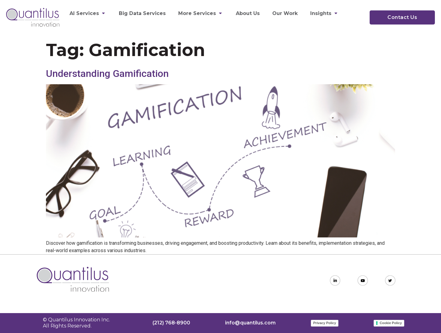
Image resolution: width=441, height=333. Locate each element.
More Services (200, 13)
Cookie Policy (391, 323)
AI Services (88, 13)
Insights (324, 13)
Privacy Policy (324, 323)
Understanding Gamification (107, 73)
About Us (248, 13)
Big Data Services (142, 13)
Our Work (285, 13)
